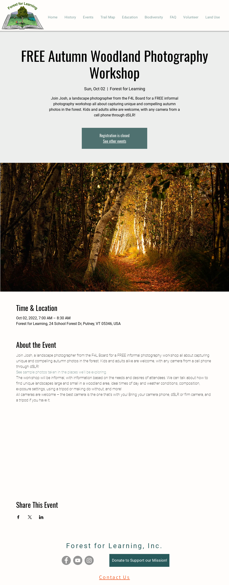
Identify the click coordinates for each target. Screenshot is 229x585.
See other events (114, 141)
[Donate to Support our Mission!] (139, 560)
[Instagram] (89, 560)
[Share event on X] (30, 517)
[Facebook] (66, 560)
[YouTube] (77, 560)
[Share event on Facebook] (18, 517)
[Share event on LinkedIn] (41, 517)
